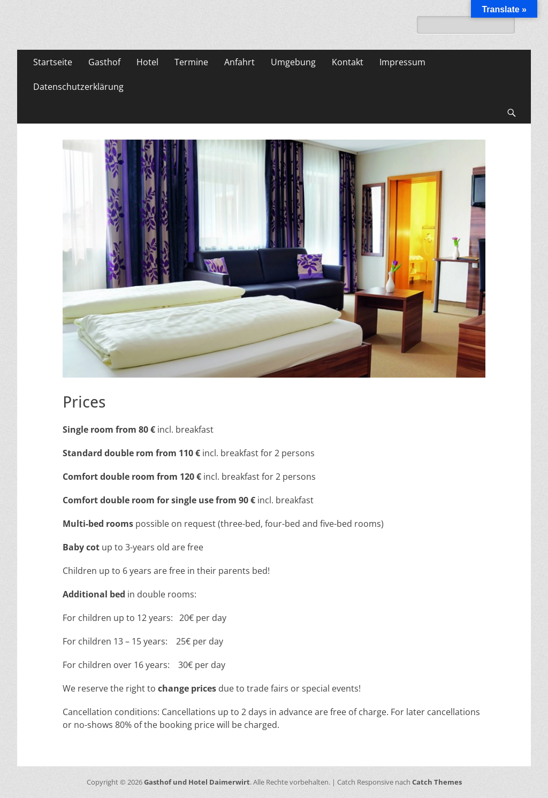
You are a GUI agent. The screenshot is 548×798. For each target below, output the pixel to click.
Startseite (52, 62)
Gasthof (104, 62)
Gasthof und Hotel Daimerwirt (197, 782)
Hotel (147, 62)
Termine (191, 62)
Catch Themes (437, 782)
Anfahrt (239, 62)
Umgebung (293, 62)
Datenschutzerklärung (78, 87)
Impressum (402, 62)
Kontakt (347, 62)
